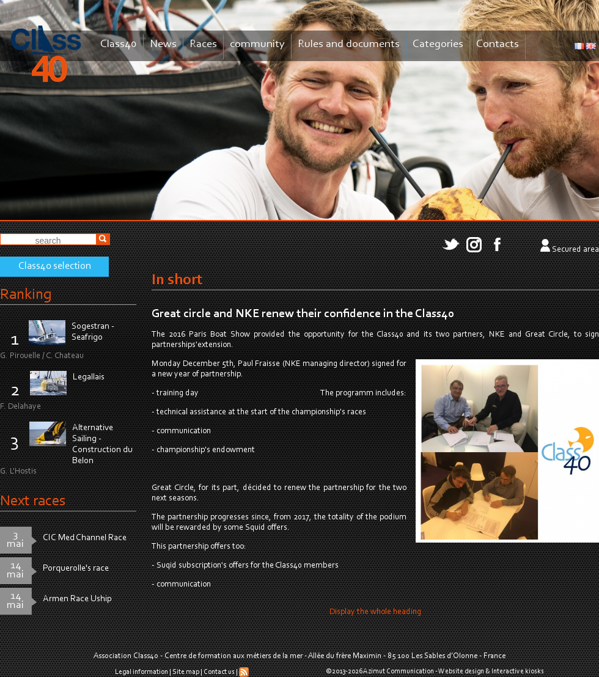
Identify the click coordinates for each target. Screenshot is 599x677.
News (163, 44)
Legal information (141, 672)
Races (203, 44)
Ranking (25, 294)
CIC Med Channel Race (85, 538)
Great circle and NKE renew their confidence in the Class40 (303, 314)
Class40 (118, 44)
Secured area (575, 250)
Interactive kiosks (517, 671)
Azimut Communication (398, 671)
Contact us (219, 672)
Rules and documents (349, 44)
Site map (185, 672)
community (257, 44)
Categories (438, 44)
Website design (461, 671)
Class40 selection (54, 266)
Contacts (497, 44)
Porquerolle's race (76, 568)
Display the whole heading (375, 612)
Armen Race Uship (77, 599)
